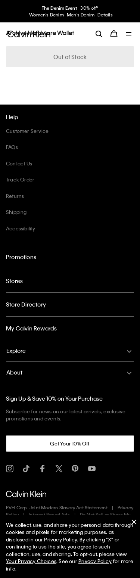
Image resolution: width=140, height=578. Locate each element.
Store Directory (26, 304)
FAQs (12, 147)
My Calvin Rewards (31, 328)
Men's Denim (80, 15)
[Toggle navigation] (129, 34)
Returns (15, 196)
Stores (14, 281)
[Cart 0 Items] (114, 33)
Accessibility (20, 228)
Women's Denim (46, 15)
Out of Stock (70, 56)
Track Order (20, 179)
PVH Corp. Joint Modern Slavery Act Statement (57, 507)
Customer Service (27, 131)
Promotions (21, 257)
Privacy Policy (95, 561)
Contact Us (19, 163)
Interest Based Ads (49, 515)
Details (104, 15)
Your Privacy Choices (31, 561)
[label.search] (99, 33)
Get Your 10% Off (70, 443)
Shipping (16, 212)
